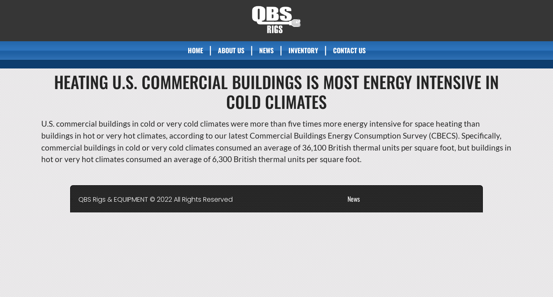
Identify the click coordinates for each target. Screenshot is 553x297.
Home (195, 50)
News (266, 50)
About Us (231, 50)
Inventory (303, 50)
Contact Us (349, 50)
